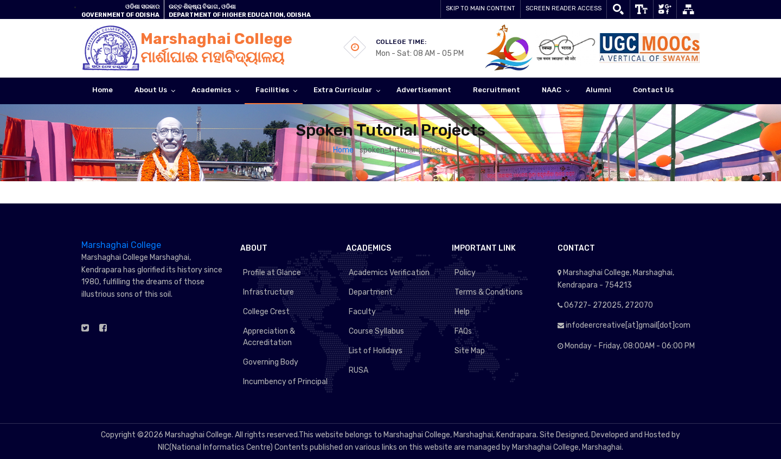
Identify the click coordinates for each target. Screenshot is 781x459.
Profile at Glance (272, 272)
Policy (465, 272)
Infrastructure (268, 292)
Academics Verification (389, 272)
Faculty (362, 311)
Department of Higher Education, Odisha (240, 14)
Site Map (469, 350)
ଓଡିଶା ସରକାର (142, 6)
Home (344, 150)
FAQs (463, 331)
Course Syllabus (376, 331)
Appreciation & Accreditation (269, 337)
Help (462, 311)
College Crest (266, 311)
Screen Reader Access (563, 8)
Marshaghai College (121, 245)
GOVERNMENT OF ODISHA (120, 14)
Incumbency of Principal (285, 381)
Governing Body (270, 362)
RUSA (358, 370)
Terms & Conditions (488, 292)
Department (371, 292)
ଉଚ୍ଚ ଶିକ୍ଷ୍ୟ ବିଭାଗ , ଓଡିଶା (202, 6)
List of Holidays (375, 350)
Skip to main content (480, 8)
